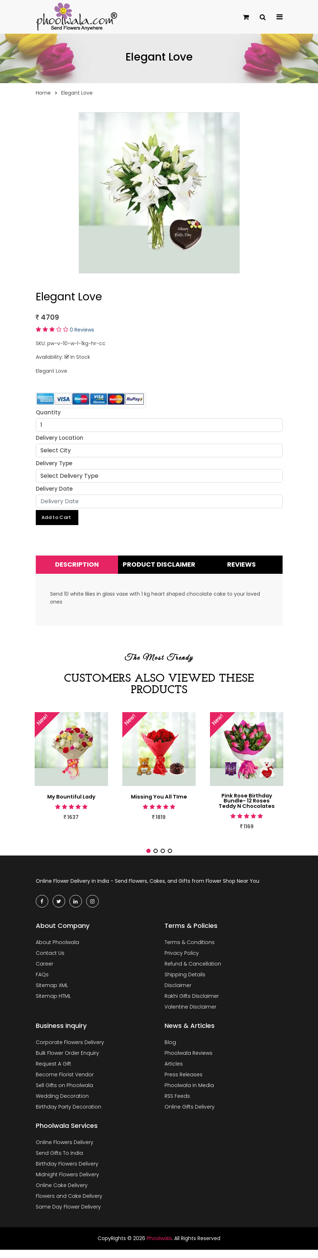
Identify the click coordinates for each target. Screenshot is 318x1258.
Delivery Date (54, 488)
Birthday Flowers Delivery (67, 1171)
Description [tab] (77, 565)
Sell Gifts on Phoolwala (64, 1093)
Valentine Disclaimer (190, 1015)
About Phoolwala (57, 950)
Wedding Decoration (62, 1104)
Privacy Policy (182, 961)
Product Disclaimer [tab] (159, 565)
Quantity (48, 412)
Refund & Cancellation (193, 972)
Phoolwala (159, 1246)
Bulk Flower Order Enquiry (67, 1061)
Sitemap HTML (53, 1004)
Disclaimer (178, 993)
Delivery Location (59, 438)
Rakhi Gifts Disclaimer (192, 1004)
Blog (170, 1050)
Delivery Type (54, 463)
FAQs (42, 982)
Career (44, 972)
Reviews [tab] (241, 565)
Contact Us (50, 961)
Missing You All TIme (159, 798)
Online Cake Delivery (62, 1193)
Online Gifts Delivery (190, 1115)
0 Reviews (82, 329)
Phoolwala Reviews (188, 1061)
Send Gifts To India (59, 1161)
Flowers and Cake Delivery (69, 1204)
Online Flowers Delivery (64, 1150)
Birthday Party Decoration (68, 1115)
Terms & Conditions (190, 950)
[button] (148, 859)
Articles (174, 1071)
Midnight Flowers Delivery (67, 1182)
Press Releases (183, 1082)
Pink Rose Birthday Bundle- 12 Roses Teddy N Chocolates (247, 805)
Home (43, 92)
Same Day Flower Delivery (68, 1215)
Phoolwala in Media (189, 1093)
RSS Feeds (177, 1104)
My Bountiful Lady (71, 798)
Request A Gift (53, 1071)
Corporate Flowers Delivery (70, 1050)
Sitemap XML (52, 993)
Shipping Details (185, 982)
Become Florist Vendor (65, 1082)
